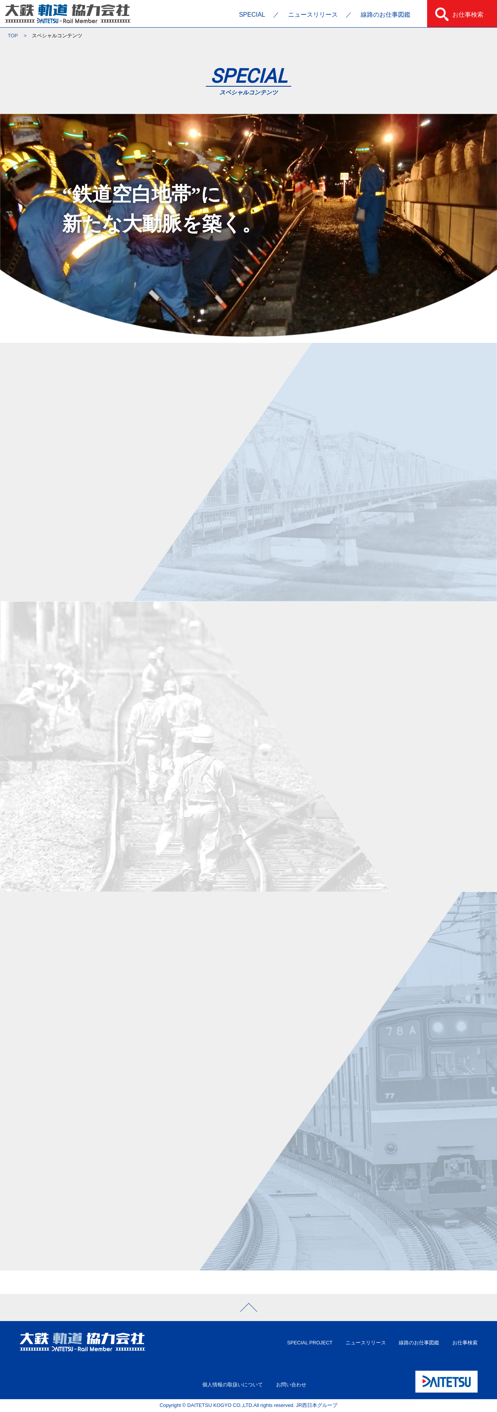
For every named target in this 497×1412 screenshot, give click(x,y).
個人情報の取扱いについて (232, 1385)
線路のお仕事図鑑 (385, 15)
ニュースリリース (313, 15)
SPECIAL (252, 15)
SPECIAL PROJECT (309, 1343)
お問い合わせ (291, 1385)
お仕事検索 (467, 14)
